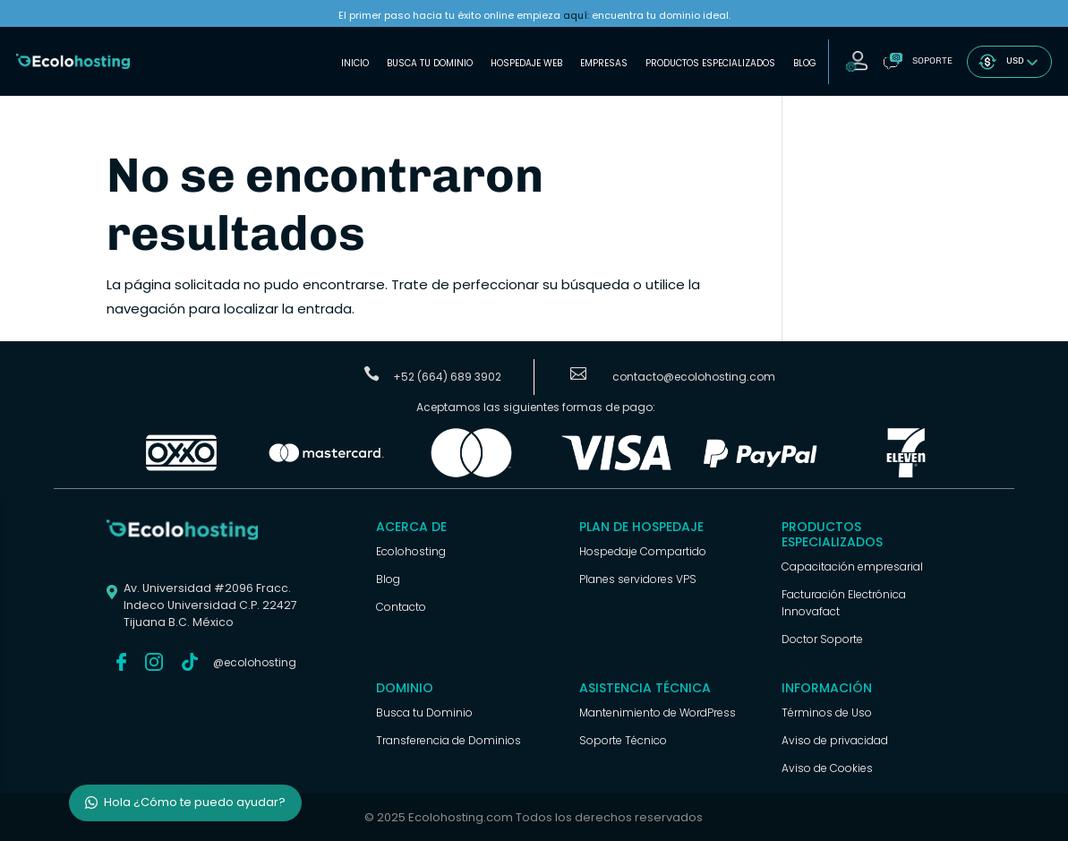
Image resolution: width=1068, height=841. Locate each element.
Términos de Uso (827, 712)
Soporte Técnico (623, 740)
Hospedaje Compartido (642, 551)
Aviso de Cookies (827, 768)
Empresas (604, 63)
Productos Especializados (710, 63)
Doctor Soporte (822, 639)
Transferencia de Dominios (448, 740)
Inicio (355, 63)
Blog (804, 63)
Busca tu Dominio (430, 63)
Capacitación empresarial (852, 566)
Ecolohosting (411, 551)
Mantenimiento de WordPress (657, 712)
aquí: (576, 15)
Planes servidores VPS (637, 579)
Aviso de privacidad (835, 740)
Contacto (401, 606)
